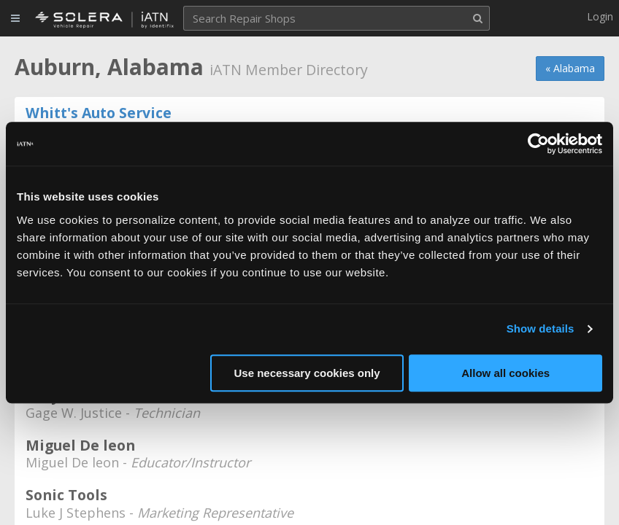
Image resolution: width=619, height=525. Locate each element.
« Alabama (570, 68)
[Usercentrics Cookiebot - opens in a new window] (538, 144)
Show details (540, 328)
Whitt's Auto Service (99, 112)
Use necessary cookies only (307, 373)
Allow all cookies (505, 373)
